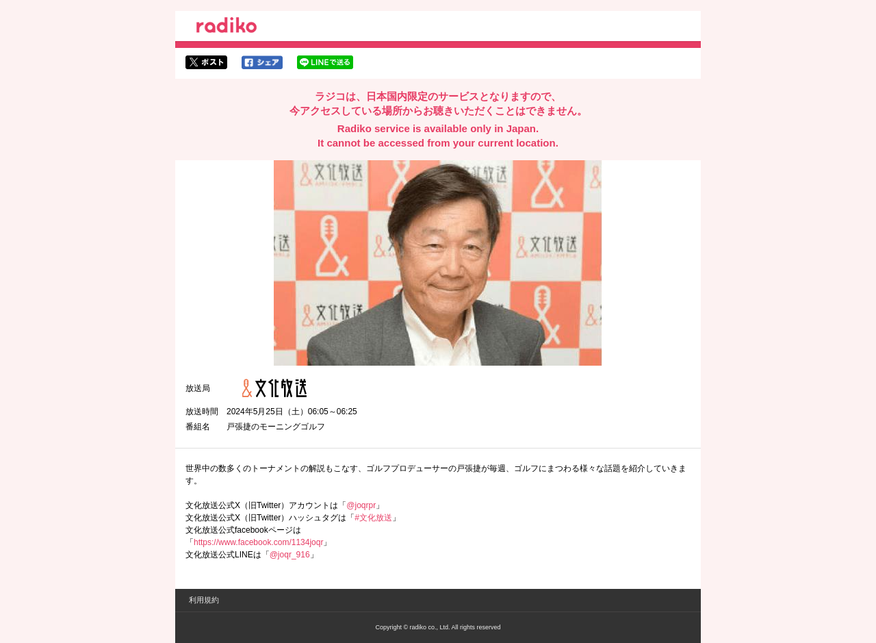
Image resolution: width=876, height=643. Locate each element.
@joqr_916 (290, 554)
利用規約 (204, 600)
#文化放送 (373, 517)
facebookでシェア (262, 62)
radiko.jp (226, 27)
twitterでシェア (206, 62)
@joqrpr (361, 505)
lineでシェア (325, 62)
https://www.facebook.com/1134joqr (258, 542)
